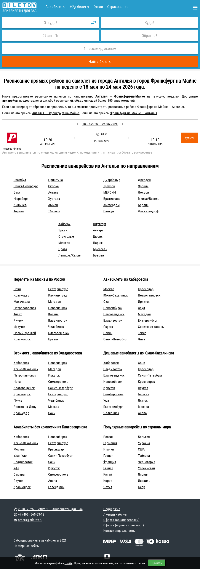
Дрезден (144, 180)
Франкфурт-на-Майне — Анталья (160, 107)
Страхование (117, 6)
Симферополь (58, 382)
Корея (107, 481)
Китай (107, 474)
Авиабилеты (55, 6)
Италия (108, 449)
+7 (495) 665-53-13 (31, 514)
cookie (68, 563)
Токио (142, 333)
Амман (53, 205)
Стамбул (20, 180)
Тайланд (144, 456)
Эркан (62, 230)
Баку (17, 192)
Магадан (54, 302)
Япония (143, 474)
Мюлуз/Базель (148, 199)
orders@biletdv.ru (30, 520)
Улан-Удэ (20, 456)
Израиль (144, 481)
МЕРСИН (109, 192)
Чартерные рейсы (27, 546)
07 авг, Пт (51, 35)
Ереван (53, 339)
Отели (98, 6)
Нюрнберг (21, 199)
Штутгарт (99, 224)
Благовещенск (58, 333)
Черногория (146, 462)
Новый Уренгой (25, 333)
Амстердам (111, 205)
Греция (108, 456)
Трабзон (109, 186)
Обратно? (149, 35)
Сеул (141, 308)
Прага (62, 249)
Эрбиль (143, 186)
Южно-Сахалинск (115, 295)
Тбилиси (54, 211)
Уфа (106, 400)
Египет (108, 468)
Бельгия (144, 437)
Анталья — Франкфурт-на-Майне (55, 113)
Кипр (141, 487)
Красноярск (22, 339)
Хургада (54, 199)
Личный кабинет (115, 514)
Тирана (19, 211)
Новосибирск (57, 308)
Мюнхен (64, 243)
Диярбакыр (111, 180)
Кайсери (64, 224)
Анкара (98, 230)
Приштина (55, 180)
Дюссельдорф (148, 211)
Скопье (53, 186)
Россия (108, 437)
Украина (144, 443)
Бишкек (143, 394)
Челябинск (56, 327)
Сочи (17, 289)
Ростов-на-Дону (25, 407)
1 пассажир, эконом (100, 48)
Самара (19, 474)
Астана (53, 192)
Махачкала (22, 302)
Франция (109, 462)
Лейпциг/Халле (69, 255)
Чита (141, 339)
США (141, 449)
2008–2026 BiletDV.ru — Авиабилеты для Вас (50, 509)
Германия (110, 443)
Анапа (142, 413)
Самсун (108, 211)
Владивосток (57, 320)
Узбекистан (146, 468)
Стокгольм (66, 236)
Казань (53, 314)
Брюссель (100, 249)
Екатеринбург (58, 289)
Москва (108, 289)
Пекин (107, 333)
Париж (98, 243)
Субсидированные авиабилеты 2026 (40, 540)
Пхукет (19, 400)
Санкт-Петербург (26, 186)
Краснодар (21, 295)
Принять (157, 563)
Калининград (57, 295)
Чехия (107, 487)
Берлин (143, 205)
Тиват (18, 314)
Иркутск (19, 327)
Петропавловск (25, 308)
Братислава (111, 199)
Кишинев (20, 205)
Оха (106, 302)
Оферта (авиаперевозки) (121, 520)
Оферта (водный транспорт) (123, 525)
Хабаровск (21, 363)
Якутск (18, 320)
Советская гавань (151, 327)
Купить (189, 138)
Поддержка (111, 509)
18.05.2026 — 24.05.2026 (100, 124)
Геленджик (56, 487)
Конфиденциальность (119, 531)
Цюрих (97, 236)
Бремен (98, 255)
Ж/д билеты (79, 6)
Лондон (143, 192)
